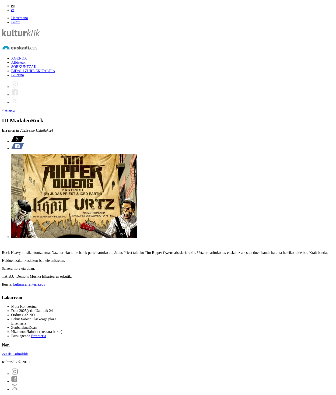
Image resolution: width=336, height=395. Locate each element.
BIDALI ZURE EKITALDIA (33, 71)
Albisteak (18, 62)
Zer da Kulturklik (15, 354)
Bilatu (15, 22)
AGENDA (19, 58)
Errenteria (38, 336)
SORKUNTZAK (23, 67)
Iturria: (7, 284)
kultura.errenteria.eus (29, 284)
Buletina (17, 75)
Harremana (19, 18)
